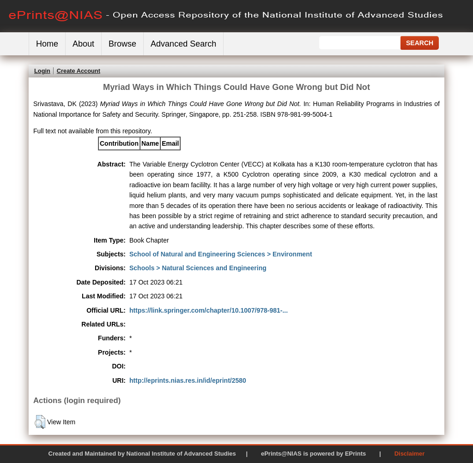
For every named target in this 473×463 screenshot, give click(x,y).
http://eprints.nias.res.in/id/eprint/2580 (187, 380)
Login (42, 70)
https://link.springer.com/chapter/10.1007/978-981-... (208, 310)
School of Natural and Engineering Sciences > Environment (220, 254)
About (83, 43)
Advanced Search (183, 43)
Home (47, 43)
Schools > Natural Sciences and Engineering (198, 268)
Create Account (78, 70)
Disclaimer (409, 453)
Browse (122, 43)
